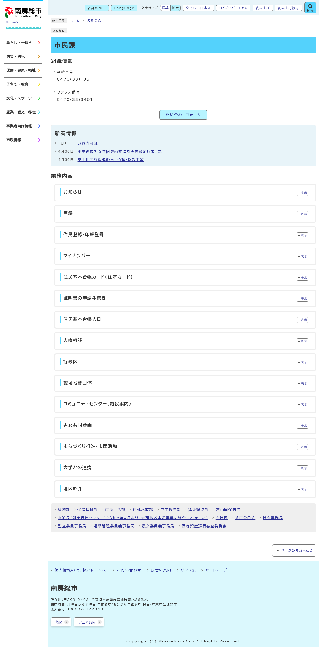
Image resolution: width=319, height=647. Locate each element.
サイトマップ (217, 570)
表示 (304, 192)
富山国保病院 (228, 509)
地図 (59, 622)
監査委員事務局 (72, 526)
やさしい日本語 (198, 8)
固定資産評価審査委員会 (204, 526)
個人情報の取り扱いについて (81, 570)
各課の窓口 (97, 8)
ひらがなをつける (233, 8)
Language (124, 8)
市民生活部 (115, 509)
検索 (310, 10)
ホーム (75, 20)
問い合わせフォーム (183, 115)
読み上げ (263, 8)
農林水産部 (143, 509)
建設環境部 (198, 509)
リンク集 (188, 570)
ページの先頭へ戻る (297, 550)
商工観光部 (171, 509)
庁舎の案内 (161, 570)
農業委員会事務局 (158, 526)
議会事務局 (273, 518)
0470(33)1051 (75, 79)
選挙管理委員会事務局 (114, 526)
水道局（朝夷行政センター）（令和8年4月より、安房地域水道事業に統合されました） (133, 518)
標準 (165, 8)
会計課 (222, 518)
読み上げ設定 (288, 8)
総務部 (64, 509)
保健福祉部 (87, 509)
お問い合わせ (129, 570)
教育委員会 (245, 518)
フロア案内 (87, 622)
